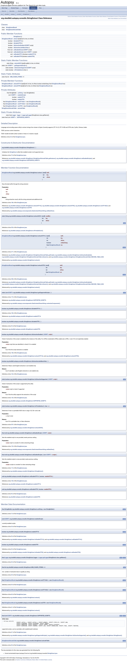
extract (15, 38)
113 (12, 468)
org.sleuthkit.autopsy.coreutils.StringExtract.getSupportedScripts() (28, 635)
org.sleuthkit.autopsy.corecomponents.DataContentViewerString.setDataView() (32, 211)
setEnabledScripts (19, 52)
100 (12, 313)
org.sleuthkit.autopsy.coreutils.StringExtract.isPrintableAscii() (25, 230)
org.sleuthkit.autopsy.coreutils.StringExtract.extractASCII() (26, 427)
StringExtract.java (20, 137)
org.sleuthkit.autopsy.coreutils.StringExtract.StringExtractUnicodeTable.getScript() (31, 255)
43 (11, 137)
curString (20, 93)
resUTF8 (20, 106)
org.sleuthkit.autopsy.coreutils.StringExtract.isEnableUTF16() (27, 539)
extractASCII (17, 63)
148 (12, 353)
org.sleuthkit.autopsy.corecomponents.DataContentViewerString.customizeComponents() (35, 303)
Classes (69, 16)
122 (12, 446)
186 (12, 202)
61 (12, 607)
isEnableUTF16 (18, 41)
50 (12, 645)
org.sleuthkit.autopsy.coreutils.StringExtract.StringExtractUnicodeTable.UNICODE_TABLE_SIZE (77, 257)
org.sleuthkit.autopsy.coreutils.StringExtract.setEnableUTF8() (63, 552)
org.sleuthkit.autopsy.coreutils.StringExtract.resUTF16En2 (91, 205)
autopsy (13, 14)
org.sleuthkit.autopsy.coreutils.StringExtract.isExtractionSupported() (67, 635)
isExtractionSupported (20, 67)
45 (12, 562)
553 (12, 227)
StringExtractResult (11, 27)
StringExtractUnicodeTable (13, 29)
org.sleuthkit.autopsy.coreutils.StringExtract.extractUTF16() (25, 205)
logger (18, 115)
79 (12, 155)
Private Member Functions (112, 16)
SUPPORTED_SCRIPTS (23, 117)
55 (12, 549)
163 (12, 374)
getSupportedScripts (20, 65)
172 (12, 297)
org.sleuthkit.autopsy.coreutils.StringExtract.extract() (25, 260)
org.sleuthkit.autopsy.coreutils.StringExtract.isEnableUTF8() (27, 552)
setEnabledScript (18, 50)
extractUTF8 (17, 86)
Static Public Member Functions (89, 16)
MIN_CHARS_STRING (16, 77)
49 (12, 575)
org (2, 14)
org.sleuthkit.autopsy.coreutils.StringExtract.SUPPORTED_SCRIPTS (21, 160)
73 (12, 513)
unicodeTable (21, 108)
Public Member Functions (77, 16)
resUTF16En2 (21, 104)
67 (12, 632)
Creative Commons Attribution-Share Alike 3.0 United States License (34, 659)
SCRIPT (27, 45)
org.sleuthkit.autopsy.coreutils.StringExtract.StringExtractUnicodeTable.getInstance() (32, 158)
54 (12, 526)
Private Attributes (122, 16)
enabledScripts (22, 95)
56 (12, 536)
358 (12, 279)
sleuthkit (7, 14)
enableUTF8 (30, 56)
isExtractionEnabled (19, 45)
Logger (14, 115)
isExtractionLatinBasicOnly (21, 47)
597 (12, 424)
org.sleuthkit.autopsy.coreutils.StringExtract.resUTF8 (17, 207)
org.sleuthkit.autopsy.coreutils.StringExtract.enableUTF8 (24, 329)
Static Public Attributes (101, 16)
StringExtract (26, 14)
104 (12, 481)
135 (12, 397)
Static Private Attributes (113, 18)
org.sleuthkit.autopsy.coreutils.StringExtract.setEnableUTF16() (64, 539)
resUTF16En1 (21, 101)
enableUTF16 (32, 54)
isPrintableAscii (18, 70)
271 (12, 252)
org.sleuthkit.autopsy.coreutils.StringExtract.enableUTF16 (24, 316)
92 (12, 326)
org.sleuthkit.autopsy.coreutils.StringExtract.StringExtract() (26, 471)
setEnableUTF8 (18, 56)
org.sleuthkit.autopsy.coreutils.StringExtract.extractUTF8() (58, 205)
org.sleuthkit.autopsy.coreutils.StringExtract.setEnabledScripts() (74, 158)
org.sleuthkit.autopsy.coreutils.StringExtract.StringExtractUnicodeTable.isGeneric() (25, 257)
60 (12, 594)
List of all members (123, 18)
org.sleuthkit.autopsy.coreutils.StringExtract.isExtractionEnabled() (73, 255)
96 (12, 493)
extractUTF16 (17, 83)
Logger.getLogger (27, 115)
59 (12, 584)
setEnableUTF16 (18, 54)
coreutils (19, 14)
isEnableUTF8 (17, 43)
